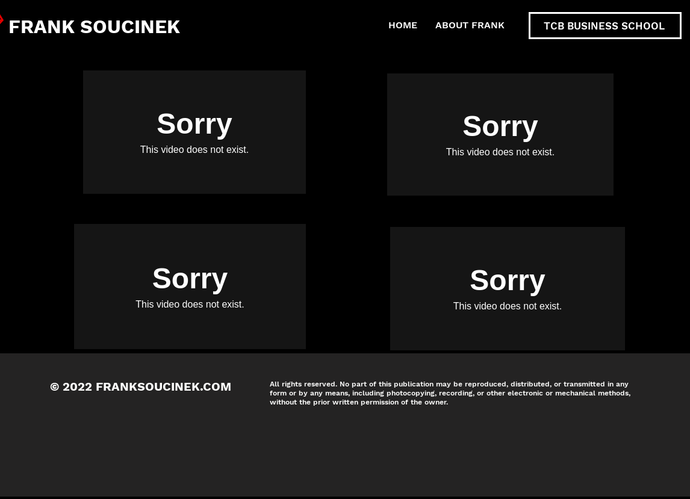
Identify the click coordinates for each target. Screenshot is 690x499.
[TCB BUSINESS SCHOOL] (605, 25)
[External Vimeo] (194, 132)
